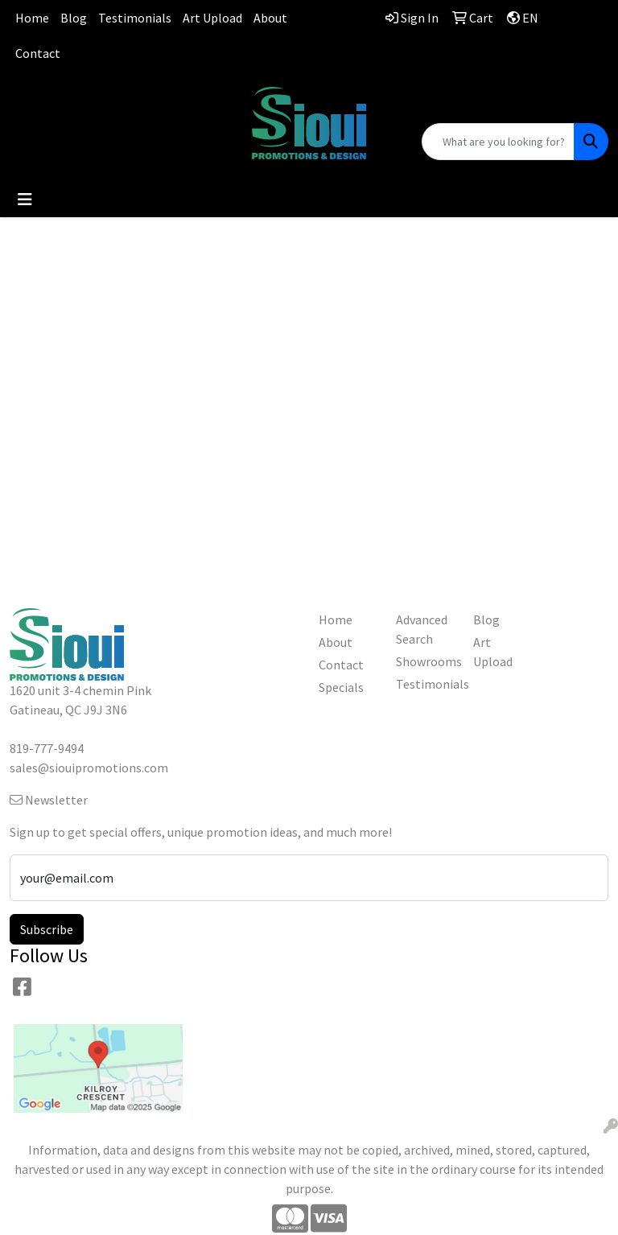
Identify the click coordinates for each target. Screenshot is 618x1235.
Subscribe (46, 929)
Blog (73, 18)
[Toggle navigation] (25, 199)
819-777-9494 (103, 96)
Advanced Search (421, 629)
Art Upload (212, 18)
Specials (341, 687)
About (270, 18)
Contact (37, 53)
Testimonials (134, 18)
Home (32, 18)
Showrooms (425, 661)
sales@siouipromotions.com (103, 116)
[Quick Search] (498, 141)
